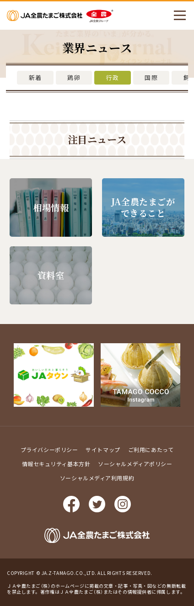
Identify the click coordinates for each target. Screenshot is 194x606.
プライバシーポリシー (49, 449)
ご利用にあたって (150, 449)
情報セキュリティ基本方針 (56, 464)
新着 (35, 77)
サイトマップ (103, 449)
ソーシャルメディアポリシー (135, 464)
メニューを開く (176, 15)
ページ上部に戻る (180, 370)
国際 (151, 77)
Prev (7, 375)
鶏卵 (74, 77)
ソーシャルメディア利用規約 (97, 478)
